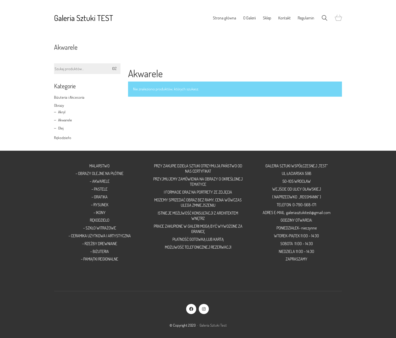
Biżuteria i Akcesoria (69, 97)
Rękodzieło (62, 137)
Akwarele (65, 120)
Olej (61, 128)
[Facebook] (191, 309)
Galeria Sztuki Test (213, 325)
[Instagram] (204, 309)
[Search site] (324, 18)
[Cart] (338, 18)
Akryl (61, 112)
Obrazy (59, 105)
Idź (114, 68)
